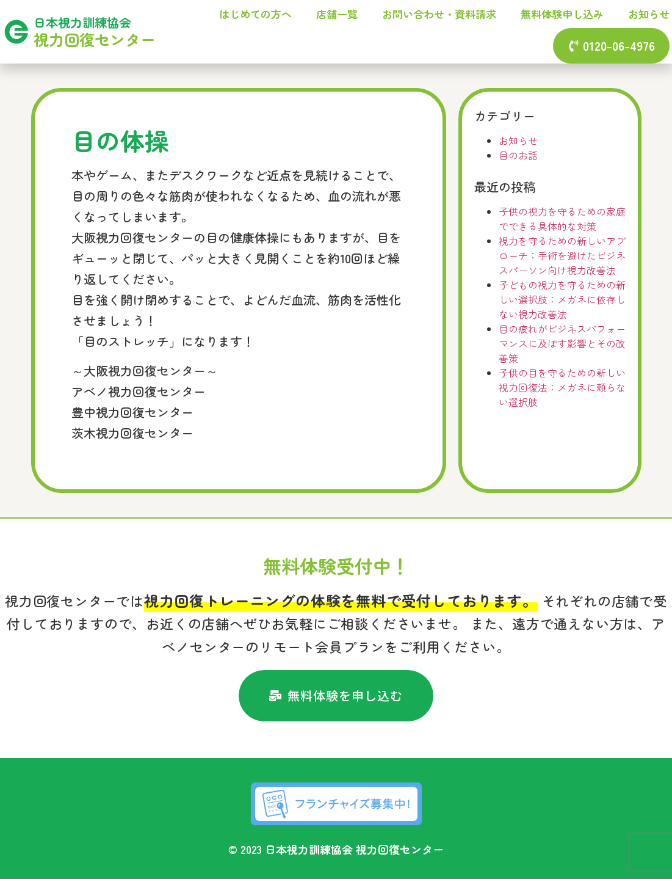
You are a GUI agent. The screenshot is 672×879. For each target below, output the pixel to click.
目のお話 (518, 155)
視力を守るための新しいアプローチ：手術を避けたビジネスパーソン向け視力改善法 (562, 255)
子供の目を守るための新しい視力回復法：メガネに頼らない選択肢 (562, 387)
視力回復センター (95, 39)
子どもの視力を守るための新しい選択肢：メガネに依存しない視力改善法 (562, 299)
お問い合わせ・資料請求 (439, 13)
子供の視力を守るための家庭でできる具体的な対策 (562, 218)
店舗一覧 (337, 13)
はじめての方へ (255, 13)
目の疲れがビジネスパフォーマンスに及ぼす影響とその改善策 (562, 343)
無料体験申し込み (562, 13)
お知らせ (649, 13)
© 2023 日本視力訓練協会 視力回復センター (336, 849)
